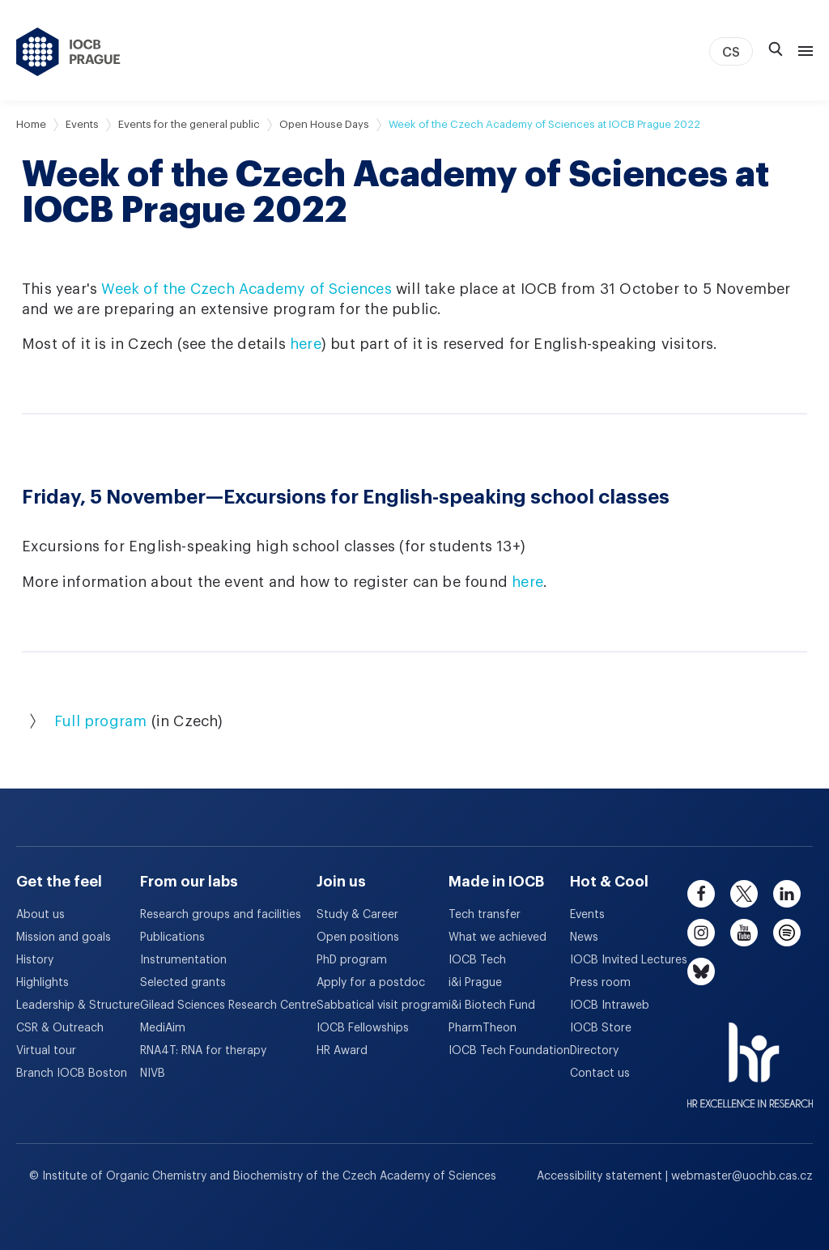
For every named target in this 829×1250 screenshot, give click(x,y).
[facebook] (701, 894)
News (584, 937)
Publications (172, 937)
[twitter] (744, 894)
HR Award (342, 1051)
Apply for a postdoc (371, 983)
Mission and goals (63, 937)
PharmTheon (483, 1028)
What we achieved (497, 937)
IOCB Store (600, 1028)
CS (731, 52)
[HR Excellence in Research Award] (750, 1055)
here (305, 344)
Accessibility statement (601, 1176)
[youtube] (744, 932)
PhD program (352, 960)
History (34, 960)
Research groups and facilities (220, 914)
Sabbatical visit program (383, 1005)
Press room (600, 983)
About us (40, 914)
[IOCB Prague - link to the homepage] (68, 52)
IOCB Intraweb (609, 1005)
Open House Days (324, 124)
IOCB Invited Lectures (628, 960)
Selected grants (183, 983)
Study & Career (357, 914)
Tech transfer (485, 914)
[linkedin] (787, 894)
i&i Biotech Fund (492, 1005)
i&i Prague (475, 983)
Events (82, 124)
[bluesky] (701, 971)
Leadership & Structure (78, 1005)
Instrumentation (183, 960)
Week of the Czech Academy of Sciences (246, 289)
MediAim (162, 1028)
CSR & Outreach (60, 1028)
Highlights (42, 983)
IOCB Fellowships (363, 1028)
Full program (100, 721)
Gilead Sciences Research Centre (228, 1005)
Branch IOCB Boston (71, 1073)
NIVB (152, 1073)
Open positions (358, 937)
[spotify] (787, 932)
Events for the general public (189, 124)
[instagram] (701, 932)
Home (31, 124)
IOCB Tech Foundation (509, 1051)
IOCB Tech (477, 960)
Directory (594, 1051)
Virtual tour (46, 1051)
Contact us (600, 1073)
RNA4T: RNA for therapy (203, 1051)
